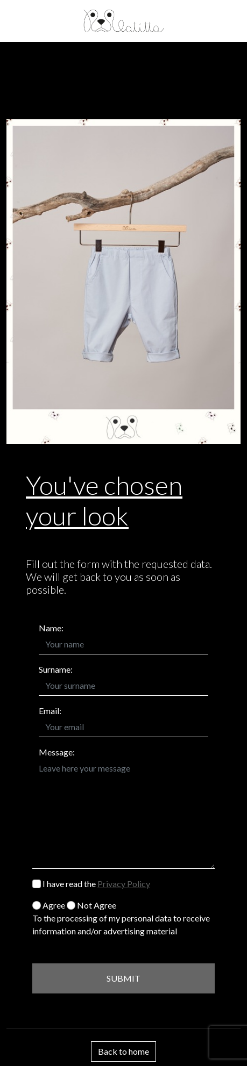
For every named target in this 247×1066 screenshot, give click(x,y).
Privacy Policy (123, 883)
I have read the (91, 883)
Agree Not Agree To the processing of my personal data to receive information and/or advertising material (121, 918)
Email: (50, 710)
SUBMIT (123, 978)
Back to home (123, 1051)
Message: (57, 752)
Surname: (56, 669)
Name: (51, 628)
